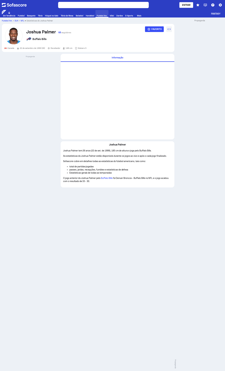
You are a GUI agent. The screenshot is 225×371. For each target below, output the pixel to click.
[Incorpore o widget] (169, 29)
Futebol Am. (7, 21)
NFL (22, 21)
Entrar (186, 5)
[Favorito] (154, 29)
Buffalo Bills (106, 178)
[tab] (117, 58)
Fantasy (216, 13)
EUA (16, 21)
